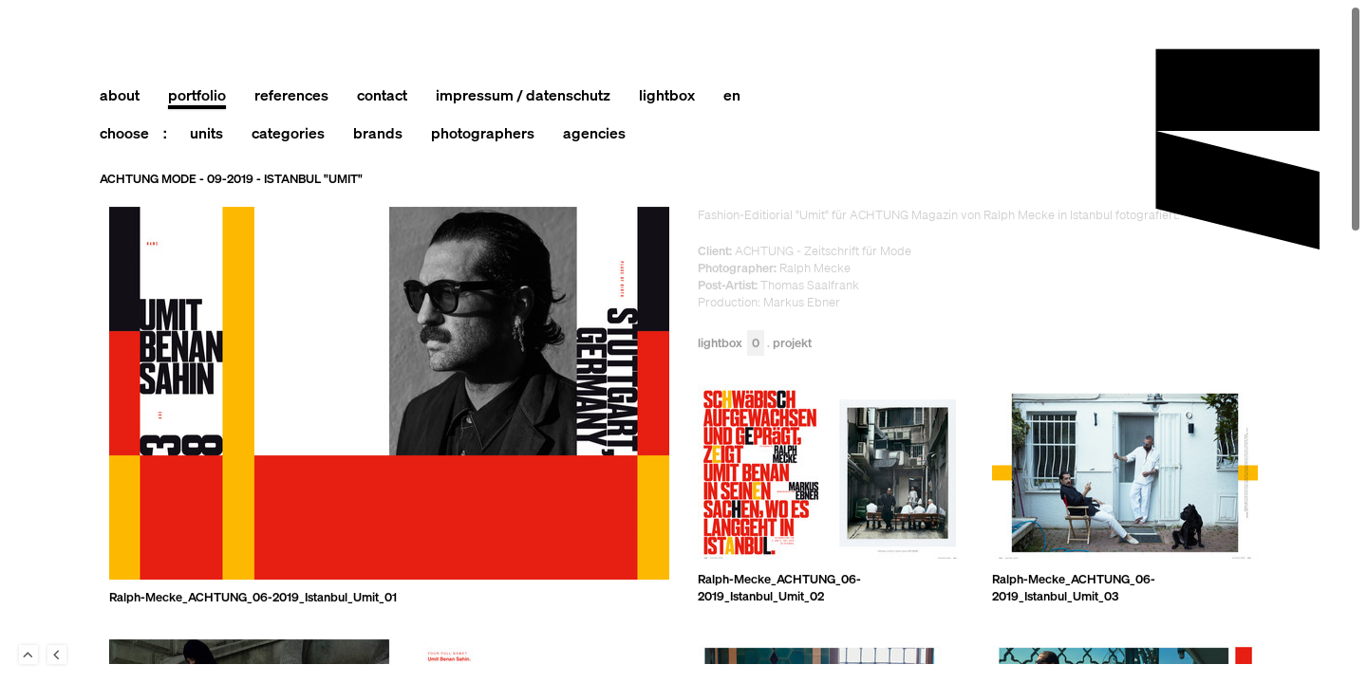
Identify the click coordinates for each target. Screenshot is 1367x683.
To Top (28, 654)
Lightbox (731, 344)
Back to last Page (56, 654)
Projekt (792, 344)
